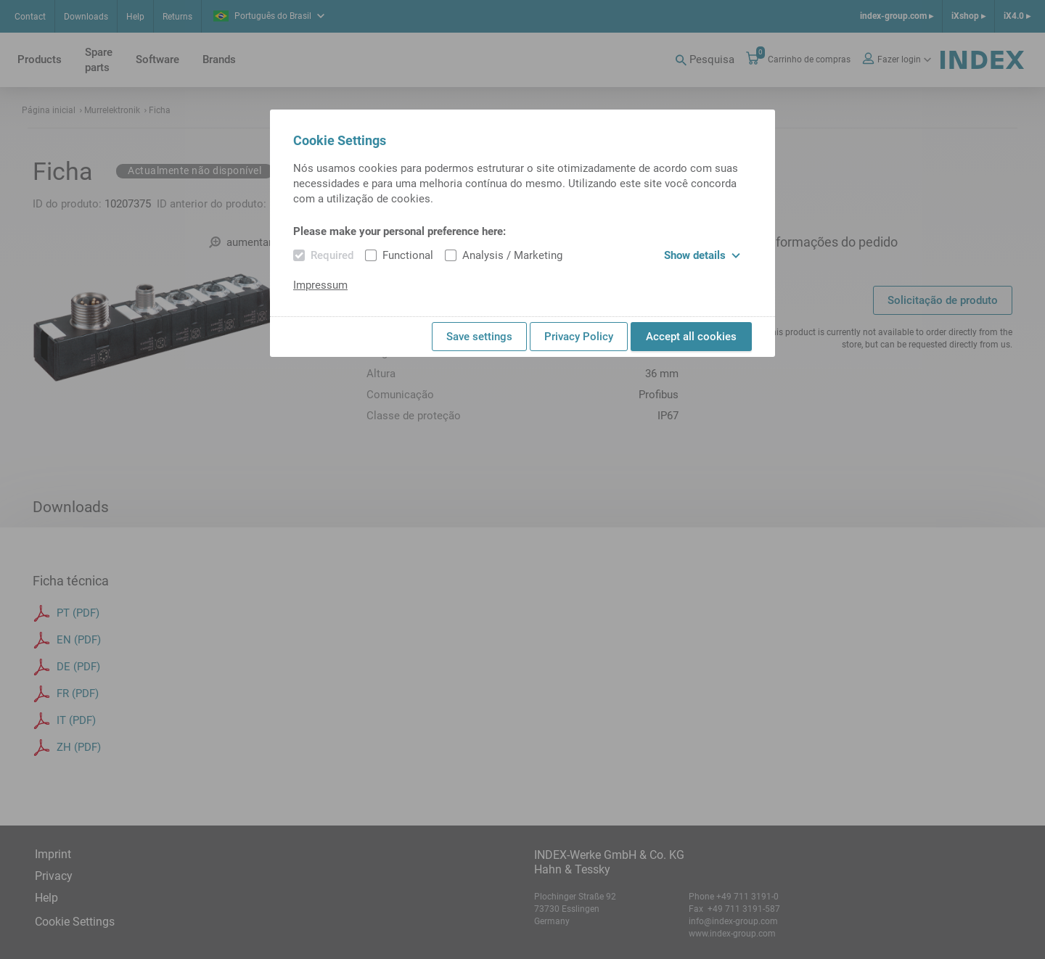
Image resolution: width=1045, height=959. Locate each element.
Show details (702, 255)
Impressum (320, 285)
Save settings (479, 336)
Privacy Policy (578, 336)
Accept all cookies (691, 336)
